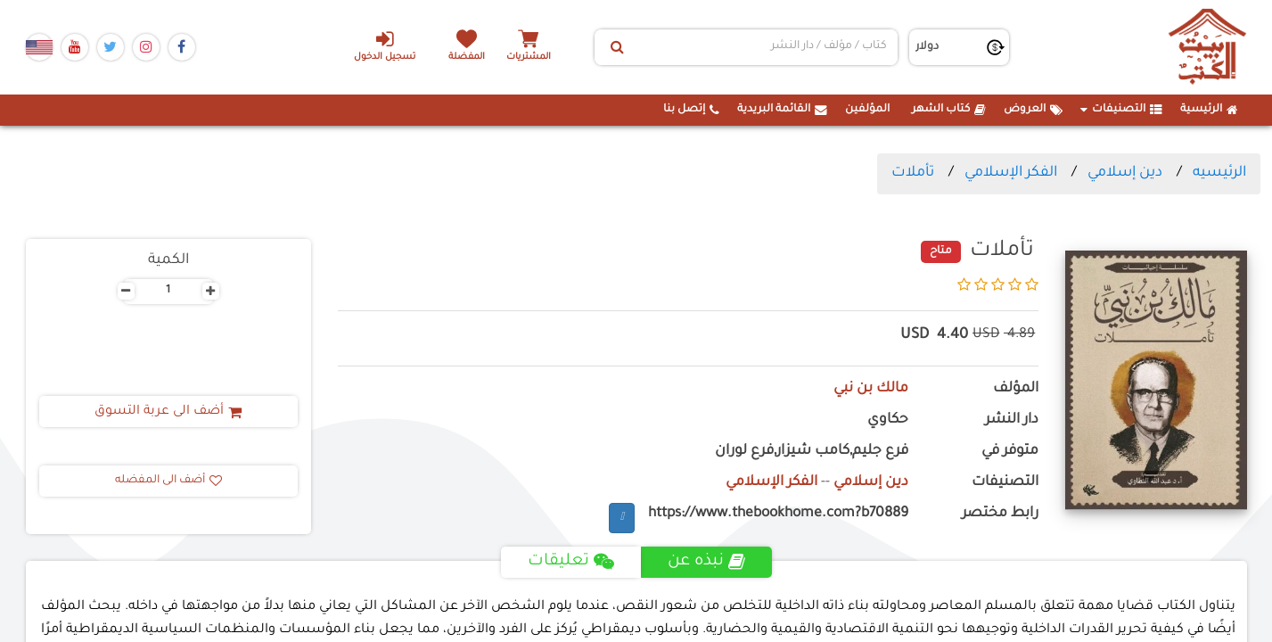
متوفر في (1009, 451)
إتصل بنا (691, 109)
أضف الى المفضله (168, 480)
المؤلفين (867, 109)
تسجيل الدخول (384, 45)
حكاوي (887, 420)
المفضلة (466, 57)
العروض (1033, 109)
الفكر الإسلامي (1010, 173)
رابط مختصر (1000, 514)
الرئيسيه (1219, 173)
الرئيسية (1209, 109)
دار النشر (1011, 420)
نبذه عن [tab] (706, 562)
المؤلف (1015, 389)
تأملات (912, 173)
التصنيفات (1121, 109)
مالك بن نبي (870, 389)
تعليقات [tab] (571, 562)
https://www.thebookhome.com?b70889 (778, 514)
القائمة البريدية (782, 109)
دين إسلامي (1124, 173)
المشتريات (528, 57)
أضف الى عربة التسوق (168, 412)
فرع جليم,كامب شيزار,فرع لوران (811, 451)
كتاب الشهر (949, 109)
